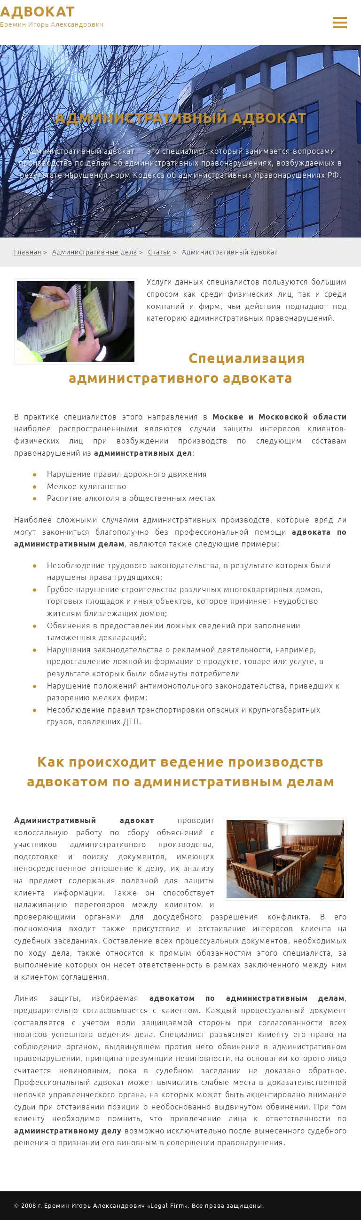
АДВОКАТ (52, 18)
